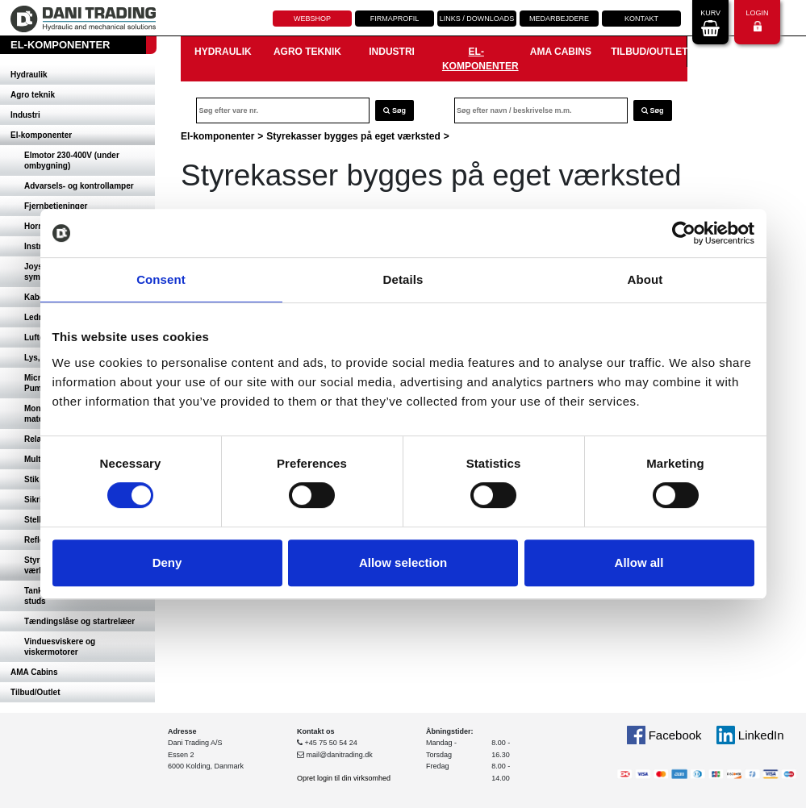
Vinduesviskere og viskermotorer (59, 646)
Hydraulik (29, 74)
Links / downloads (477, 19)
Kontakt (641, 19)
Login (756, 20)
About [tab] (645, 279)
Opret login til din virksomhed (343, 778)
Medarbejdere (559, 19)
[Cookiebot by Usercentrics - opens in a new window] (683, 233)
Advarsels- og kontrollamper (79, 185)
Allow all (639, 562)
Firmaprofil (395, 19)
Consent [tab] (161, 279)
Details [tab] (403, 279)
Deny (167, 562)
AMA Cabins (34, 672)
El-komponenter (41, 135)
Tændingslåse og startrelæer (79, 621)
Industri (25, 114)
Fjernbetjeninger (55, 206)
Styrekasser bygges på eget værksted (353, 136)
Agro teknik (32, 94)
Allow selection (403, 562)
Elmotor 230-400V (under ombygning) (71, 160)
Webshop (312, 19)
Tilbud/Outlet (35, 692)
